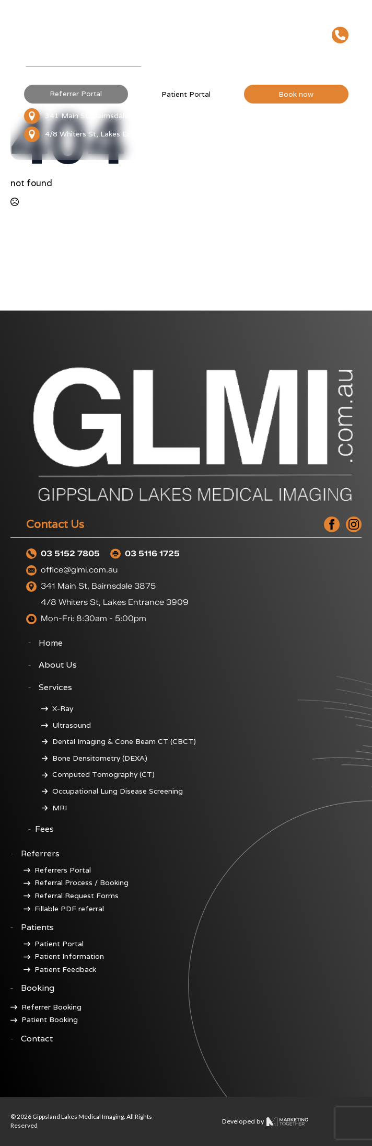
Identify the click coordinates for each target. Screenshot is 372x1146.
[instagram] (354, 524)
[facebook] (332, 524)
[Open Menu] (340, 57)
